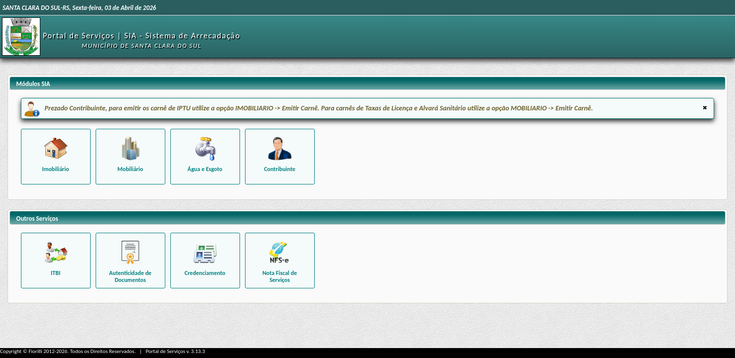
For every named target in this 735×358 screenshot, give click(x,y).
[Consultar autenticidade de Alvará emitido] (130, 260)
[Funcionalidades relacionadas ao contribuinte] (280, 156)
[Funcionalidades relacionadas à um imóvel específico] (56, 156)
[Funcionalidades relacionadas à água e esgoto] (205, 156)
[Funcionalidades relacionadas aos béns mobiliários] (130, 156)
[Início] (21, 36)
